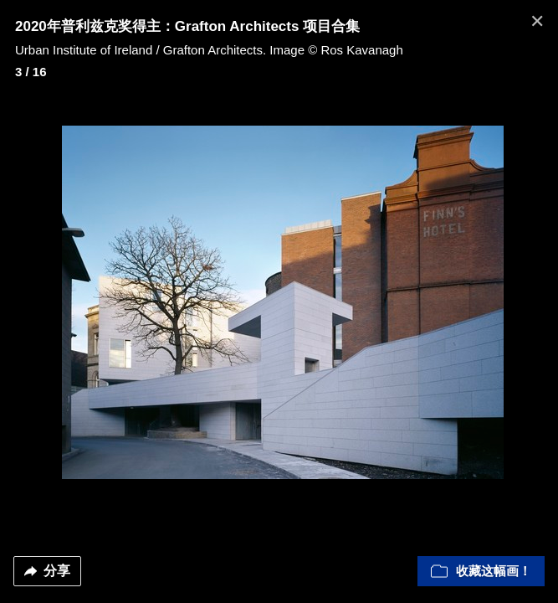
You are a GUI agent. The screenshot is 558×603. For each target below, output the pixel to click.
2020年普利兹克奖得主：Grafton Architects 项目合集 (187, 26)
